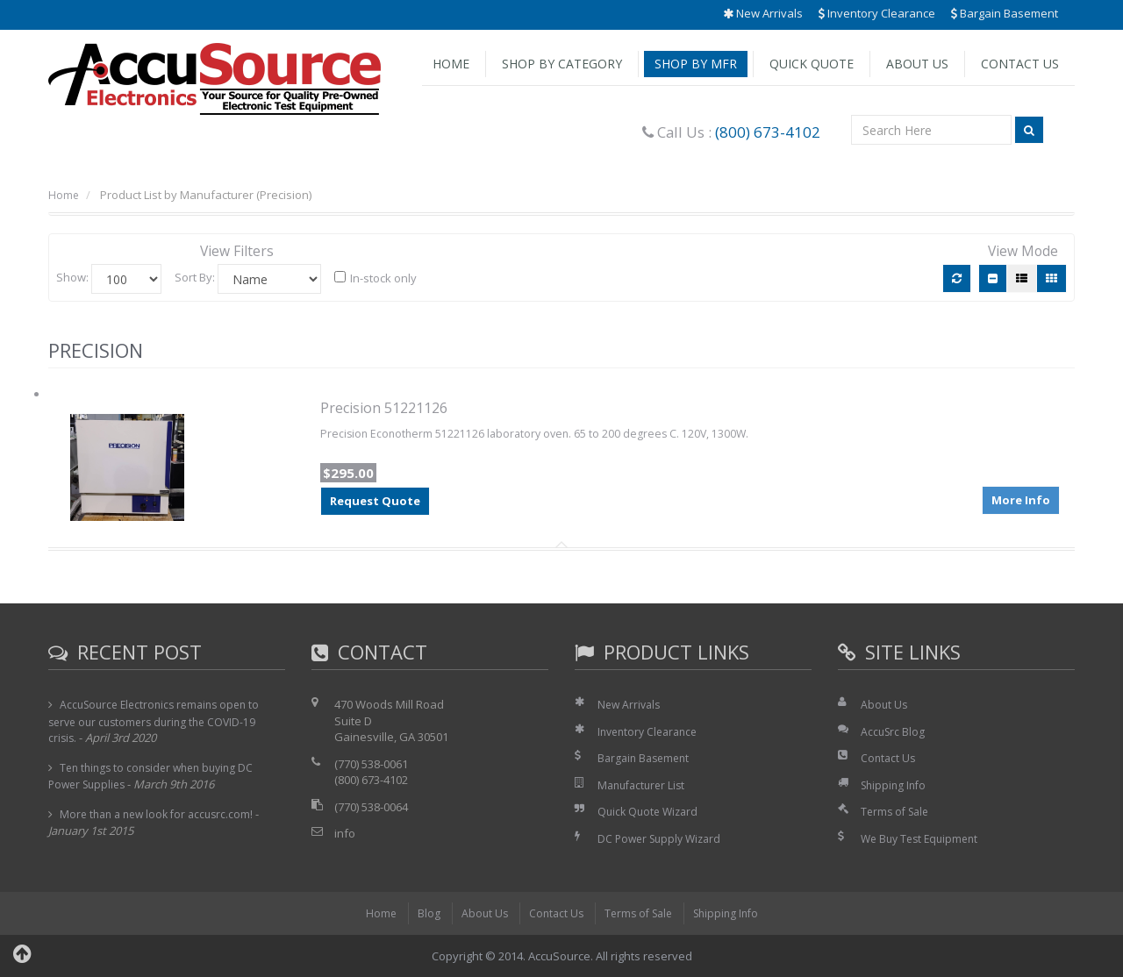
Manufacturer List (644, 785)
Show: (72, 277)
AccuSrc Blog (894, 731)
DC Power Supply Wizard (663, 838)
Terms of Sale (897, 811)
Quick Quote (811, 63)
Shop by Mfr (695, 63)
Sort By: (195, 277)
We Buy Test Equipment (923, 838)
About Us (917, 63)
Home (451, 63)
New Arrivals (763, 13)
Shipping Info (896, 785)
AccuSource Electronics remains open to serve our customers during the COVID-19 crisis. (160, 720)
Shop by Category (562, 63)
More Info (1020, 497)
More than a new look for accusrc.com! (162, 814)
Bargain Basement (1004, 13)
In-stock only (375, 278)
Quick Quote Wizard (650, 811)
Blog (421, 913)
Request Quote (375, 502)
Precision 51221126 (383, 407)
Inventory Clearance (877, 13)
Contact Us (1020, 63)
